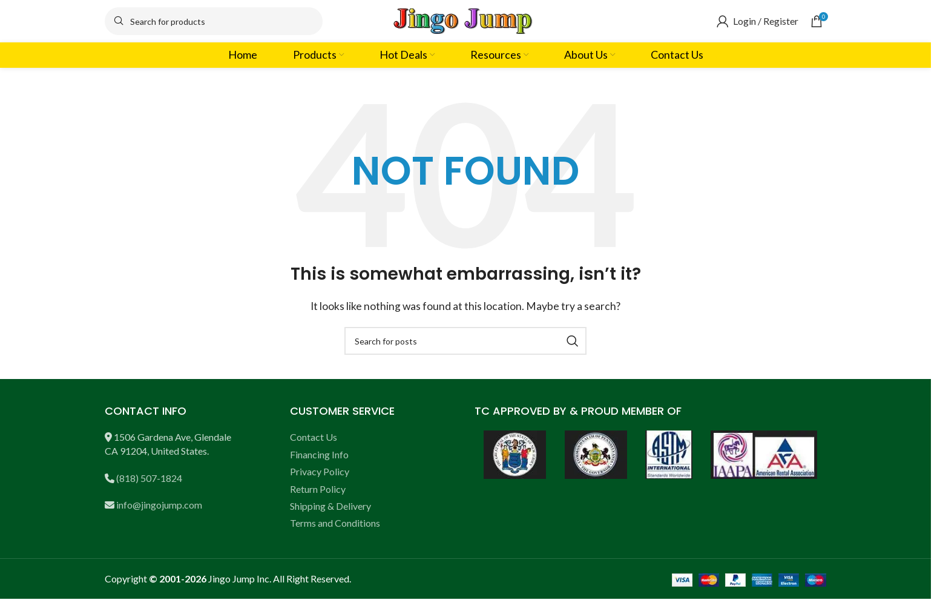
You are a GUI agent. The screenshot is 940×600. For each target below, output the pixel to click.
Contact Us (313, 437)
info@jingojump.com (159, 504)
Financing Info (319, 454)
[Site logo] (465, 19)
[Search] (214, 21)
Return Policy (318, 489)
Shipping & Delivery (330, 506)
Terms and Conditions (335, 523)
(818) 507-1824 (149, 478)
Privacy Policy (319, 471)
